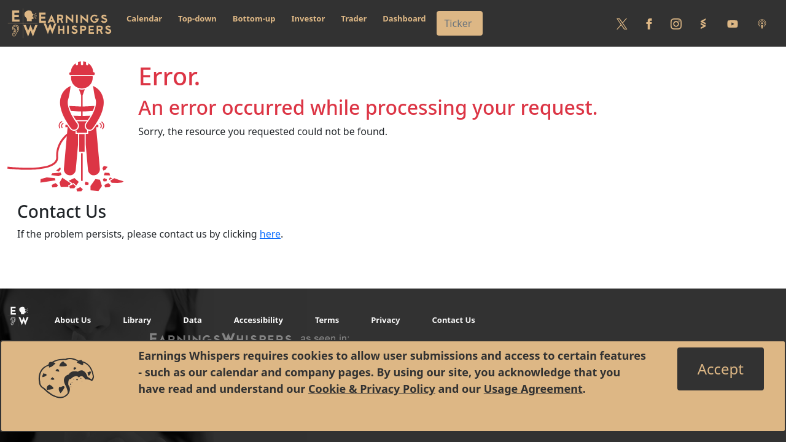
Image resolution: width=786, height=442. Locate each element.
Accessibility (258, 319)
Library (137, 319)
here (270, 234)
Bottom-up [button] (254, 18)
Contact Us (453, 319)
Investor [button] (308, 18)
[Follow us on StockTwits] (703, 23)
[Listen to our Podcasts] (762, 23)
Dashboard (404, 18)
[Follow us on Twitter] (622, 23)
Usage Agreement (533, 388)
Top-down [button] (197, 18)
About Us (73, 319)
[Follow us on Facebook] (649, 23)
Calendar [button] (144, 18)
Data (192, 319)
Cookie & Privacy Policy (371, 388)
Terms (327, 319)
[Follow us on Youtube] (732, 23)
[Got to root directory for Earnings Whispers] (59, 23)
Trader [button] (354, 18)
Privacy (385, 319)
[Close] (720, 368)
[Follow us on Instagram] (676, 23)
